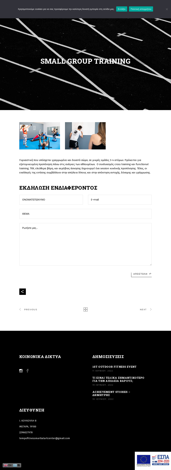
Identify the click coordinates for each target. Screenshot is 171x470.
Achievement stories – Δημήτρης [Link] (111, 393)
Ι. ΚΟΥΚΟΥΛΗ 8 (27, 420)
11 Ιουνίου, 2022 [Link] (102, 371)
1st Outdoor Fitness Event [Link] (114, 366)
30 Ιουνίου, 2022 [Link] (103, 399)
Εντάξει (121, 9)
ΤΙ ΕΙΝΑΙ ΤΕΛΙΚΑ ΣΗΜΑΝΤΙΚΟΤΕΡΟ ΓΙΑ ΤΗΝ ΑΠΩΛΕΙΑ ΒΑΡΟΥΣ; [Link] (118, 379)
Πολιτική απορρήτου (141, 9)
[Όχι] (166, 9)
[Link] (86, 309)
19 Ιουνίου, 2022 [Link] (102, 385)
